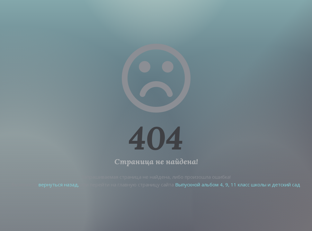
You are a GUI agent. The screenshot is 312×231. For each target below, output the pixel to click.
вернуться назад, (59, 184)
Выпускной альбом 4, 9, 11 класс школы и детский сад (237, 184)
